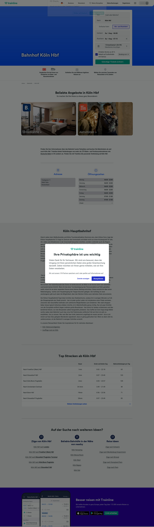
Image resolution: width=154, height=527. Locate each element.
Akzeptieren (98, 279)
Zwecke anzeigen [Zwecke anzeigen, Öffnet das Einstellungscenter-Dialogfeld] (83, 279)
